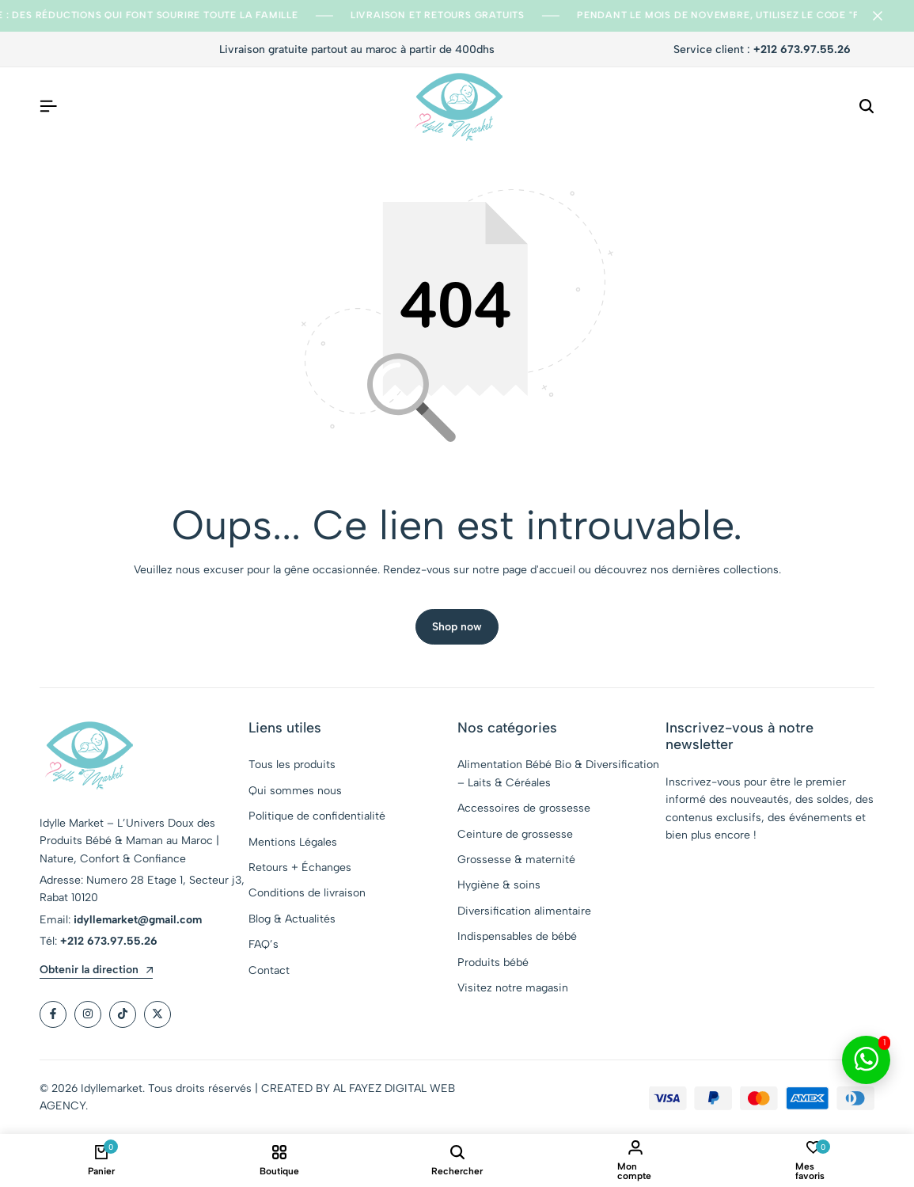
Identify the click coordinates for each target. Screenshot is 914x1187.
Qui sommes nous (295, 790)
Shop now (457, 626)
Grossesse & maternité (516, 859)
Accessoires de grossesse (523, 808)
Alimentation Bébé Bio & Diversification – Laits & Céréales (558, 773)
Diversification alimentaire (524, 911)
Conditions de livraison (307, 893)
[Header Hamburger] (48, 106)
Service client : (762, 49)
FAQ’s (263, 944)
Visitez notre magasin (512, 988)
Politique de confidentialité (316, 816)
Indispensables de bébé (517, 936)
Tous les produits (292, 764)
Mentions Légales (292, 842)
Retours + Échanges (299, 867)
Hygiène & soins (498, 885)
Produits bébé (493, 962)
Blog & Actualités (292, 919)
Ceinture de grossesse (515, 834)
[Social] (53, 1014)
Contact (269, 970)
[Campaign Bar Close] (885, 16)
